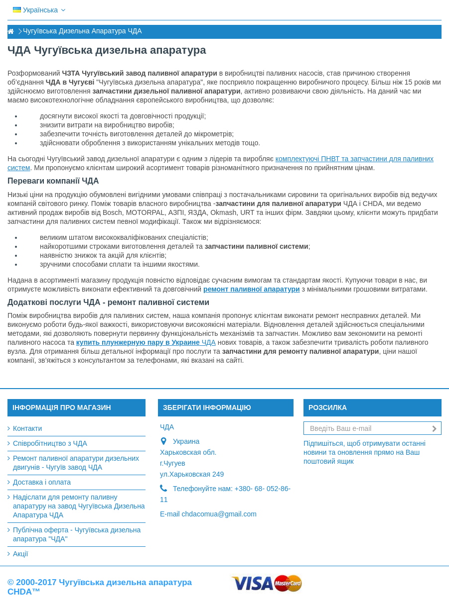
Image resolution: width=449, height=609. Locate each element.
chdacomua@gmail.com (219, 514)
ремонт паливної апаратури (251, 289)
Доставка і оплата (42, 482)
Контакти (27, 428)
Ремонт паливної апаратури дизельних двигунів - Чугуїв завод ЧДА (76, 462)
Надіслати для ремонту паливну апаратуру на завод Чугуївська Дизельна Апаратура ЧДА (79, 506)
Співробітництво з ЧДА (50, 443)
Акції (20, 554)
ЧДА (146, 342)
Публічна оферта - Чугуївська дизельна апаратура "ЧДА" (77, 534)
